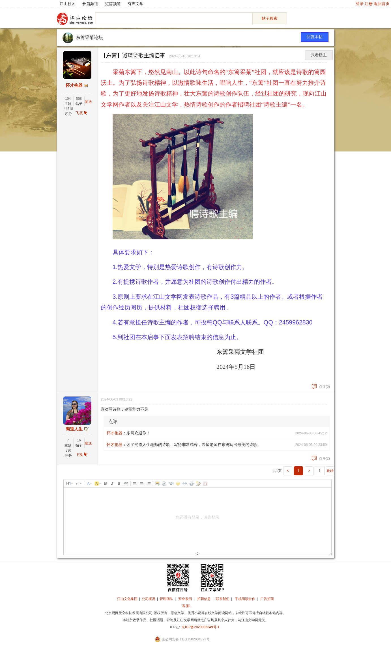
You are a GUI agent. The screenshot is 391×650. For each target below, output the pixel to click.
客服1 (186, 606)
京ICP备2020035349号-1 (200, 627)
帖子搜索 (270, 18)
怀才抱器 (74, 85)
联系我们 (222, 599)
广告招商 (267, 599)
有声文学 (135, 3)
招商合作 (202, 606)
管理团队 (166, 599)
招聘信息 (204, 599)
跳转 (330, 471)
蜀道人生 (74, 429)
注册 (369, 3)
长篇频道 (90, 3)
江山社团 (68, 3)
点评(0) (321, 387)
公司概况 (148, 599)
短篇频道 (113, 3)
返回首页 (382, 3)
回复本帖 (315, 37)
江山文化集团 (127, 599)
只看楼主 (319, 55)
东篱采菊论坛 (89, 37)
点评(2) (321, 458)
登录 (360, 3)
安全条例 (185, 599)
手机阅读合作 (245, 599)
